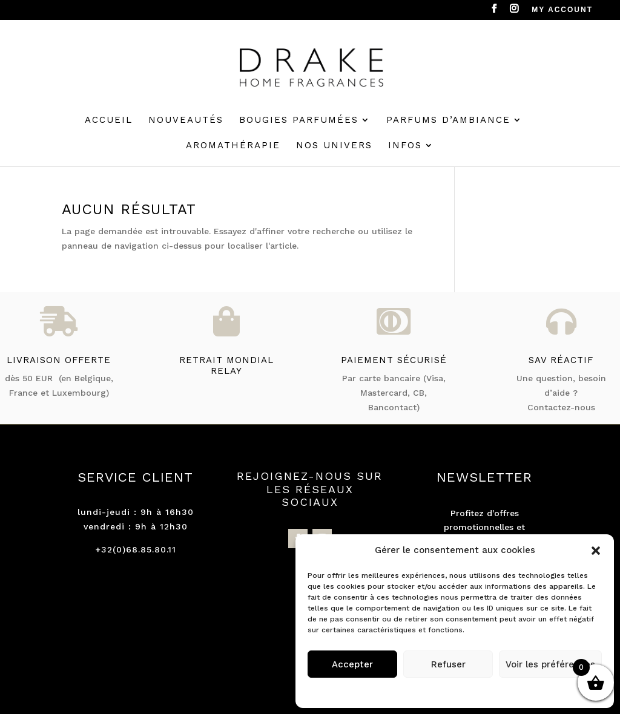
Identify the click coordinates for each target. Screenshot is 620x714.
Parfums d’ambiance (448, 120)
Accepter (352, 664)
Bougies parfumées (298, 120)
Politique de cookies (449, 691)
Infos (405, 146)
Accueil (109, 120)
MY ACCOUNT (562, 10)
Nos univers (334, 146)
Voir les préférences (550, 664)
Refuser (448, 664)
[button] (596, 551)
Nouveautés (185, 120)
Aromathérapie (233, 146)
